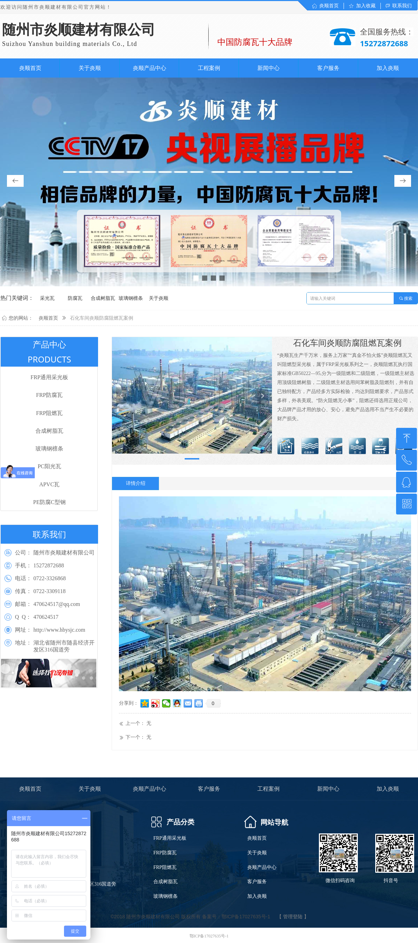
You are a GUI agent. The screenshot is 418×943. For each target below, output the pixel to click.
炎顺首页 (48, 318)
